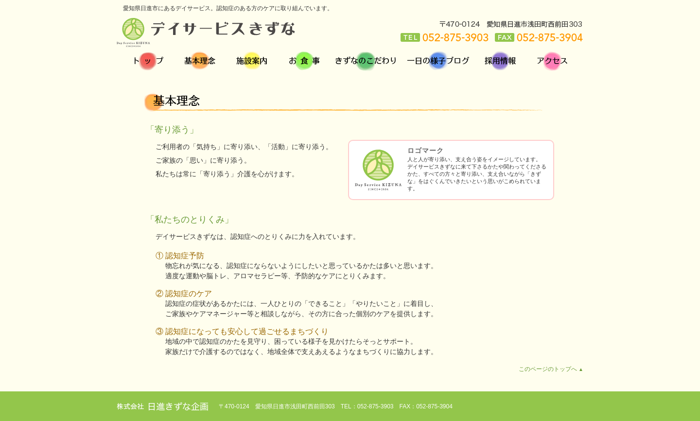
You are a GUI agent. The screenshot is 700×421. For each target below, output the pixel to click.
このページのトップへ (551, 369)
